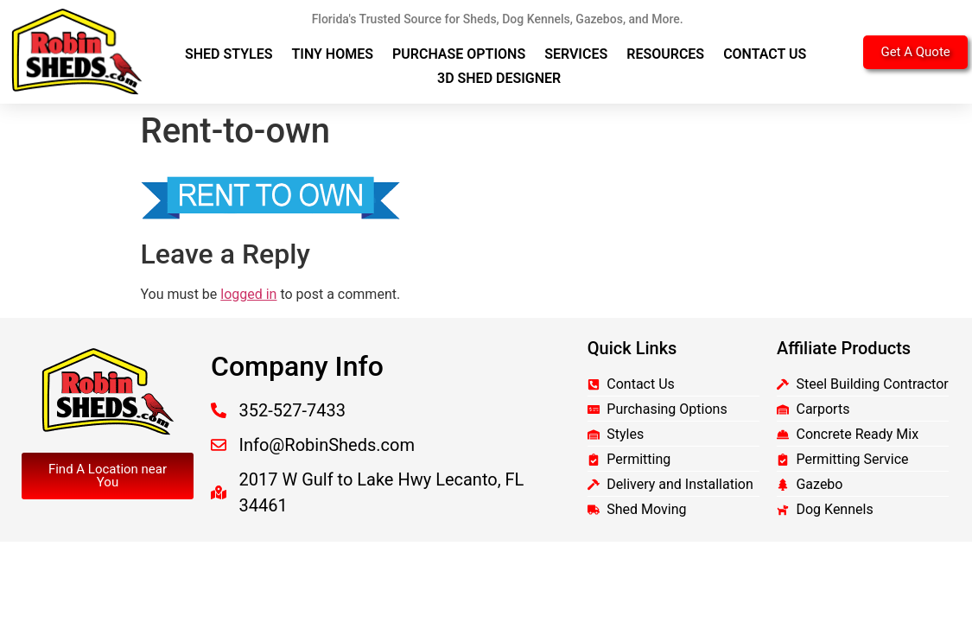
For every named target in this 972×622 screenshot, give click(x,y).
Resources (665, 54)
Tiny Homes (333, 54)
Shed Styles (229, 54)
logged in (248, 294)
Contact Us (764, 54)
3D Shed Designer (499, 78)
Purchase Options (458, 54)
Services (575, 54)
